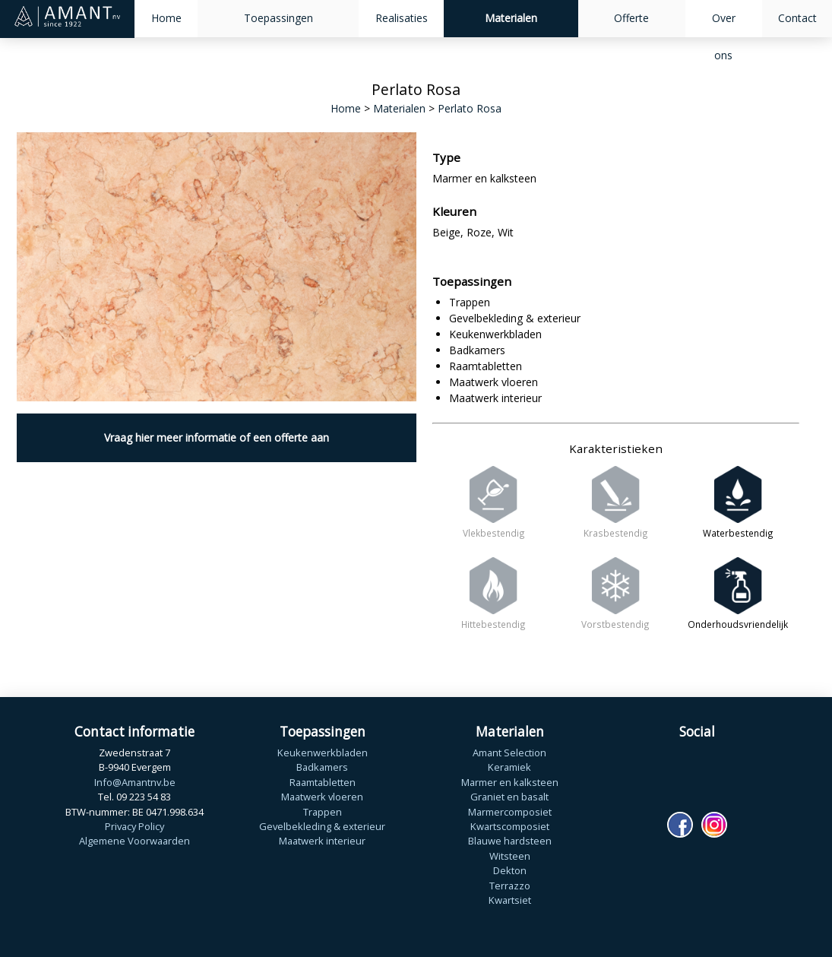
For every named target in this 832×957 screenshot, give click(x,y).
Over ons (724, 36)
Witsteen (509, 856)
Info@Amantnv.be (135, 782)
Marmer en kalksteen (509, 782)
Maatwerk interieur (322, 841)
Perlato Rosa (469, 108)
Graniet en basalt (509, 796)
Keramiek (509, 767)
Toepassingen (278, 18)
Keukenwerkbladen (322, 752)
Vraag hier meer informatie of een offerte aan (216, 437)
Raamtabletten (322, 782)
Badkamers (322, 767)
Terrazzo (509, 885)
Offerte (631, 18)
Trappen (322, 812)
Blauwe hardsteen (510, 841)
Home (166, 18)
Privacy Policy (134, 826)
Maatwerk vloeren (322, 796)
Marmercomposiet (510, 812)
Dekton (510, 870)
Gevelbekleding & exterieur (322, 826)
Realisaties (401, 18)
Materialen (511, 18)
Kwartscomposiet (509, 826)
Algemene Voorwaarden (134, 841)
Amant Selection (509, 752)
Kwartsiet (510, 900)
